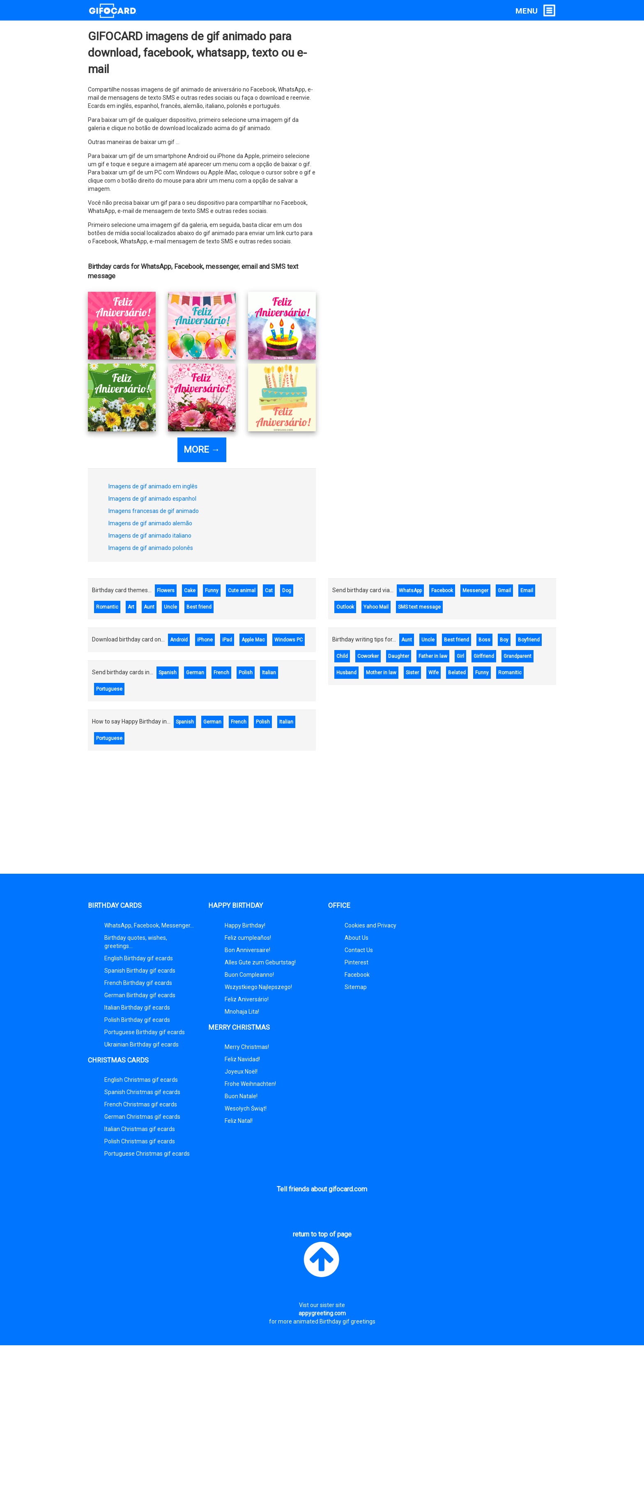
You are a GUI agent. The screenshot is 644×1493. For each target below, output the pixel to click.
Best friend (199, 607)
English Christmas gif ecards (141, 1079)
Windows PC (288, 640)
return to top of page (322, 1255)
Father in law (433, 656)
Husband (346, 673)
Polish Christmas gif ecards (139, 1141)
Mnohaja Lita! (242, 1011)
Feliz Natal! (239, 1120)
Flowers (166, 590)
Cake (190, 590)
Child (342, 656)
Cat (269, 590)
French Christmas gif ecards (140, 1104)
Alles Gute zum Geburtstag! (260, 962)
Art (131, 607)
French (221, 673)
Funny (211, 590)
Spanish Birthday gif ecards (139, 970)
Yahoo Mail (376, 607)
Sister (412, 673)
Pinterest (356, 962)
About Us (356, 937)
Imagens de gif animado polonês (150, 548)
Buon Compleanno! (249, 974)
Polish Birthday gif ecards (137, 1020)
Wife (433, 673)
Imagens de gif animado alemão (150, 523)
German (195, 673)
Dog (286, 590)
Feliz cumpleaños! (248, 937)
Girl (460, 656)
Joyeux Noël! (241, 1071)
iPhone (205, 640)
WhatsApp (410, 590)
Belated (457, 673)
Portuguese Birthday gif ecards (144, 1032)
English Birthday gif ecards (138, 958)
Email (526, 590)
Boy (504, 640)
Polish (246, 673)
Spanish (168, 673)
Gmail (504, 590)
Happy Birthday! (245, 925)
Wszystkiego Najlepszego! (258, 987)
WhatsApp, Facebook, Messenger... (149, 925)
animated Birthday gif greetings (334, 1321)
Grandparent (517, 656)
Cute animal (241, 590)
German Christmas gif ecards (142, 1116)
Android (179, 640)
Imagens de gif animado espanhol (152, 498)
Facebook (442, 590)
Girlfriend (484, 656)
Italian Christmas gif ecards (139, 1129)
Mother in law (381, 673)
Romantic (107, 607)
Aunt (149, 607)
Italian (269, 673)
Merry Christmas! (247, 1047)
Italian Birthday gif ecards (137, 1007)
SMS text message (419, 607)
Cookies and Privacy (370, 925)
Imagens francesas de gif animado (153, 511)
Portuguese (109, 689)
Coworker (368, 656)
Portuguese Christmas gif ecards (147, 1153)
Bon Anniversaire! (247, 950)
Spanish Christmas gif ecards (142, 1092)
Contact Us (359, 950)
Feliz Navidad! (242, 1059)
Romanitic (510, 673)
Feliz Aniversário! (247, 999)
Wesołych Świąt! (246, 1108)
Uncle (170, 607)
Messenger (475, 590)
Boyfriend (529, 640)
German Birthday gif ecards (139, 995)
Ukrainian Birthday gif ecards (141, 1044)
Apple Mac (253, 640)
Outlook (345, 607)
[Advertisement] (322, 816)
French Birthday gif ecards (138, 983)
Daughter (398, 656)
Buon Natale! (241, 1096)
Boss (484, 640)
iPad (227, 640)
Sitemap (356, 987)
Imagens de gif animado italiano (149, 535)
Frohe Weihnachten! (250, 1084)
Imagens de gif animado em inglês (153, 486)
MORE (202, 449)
